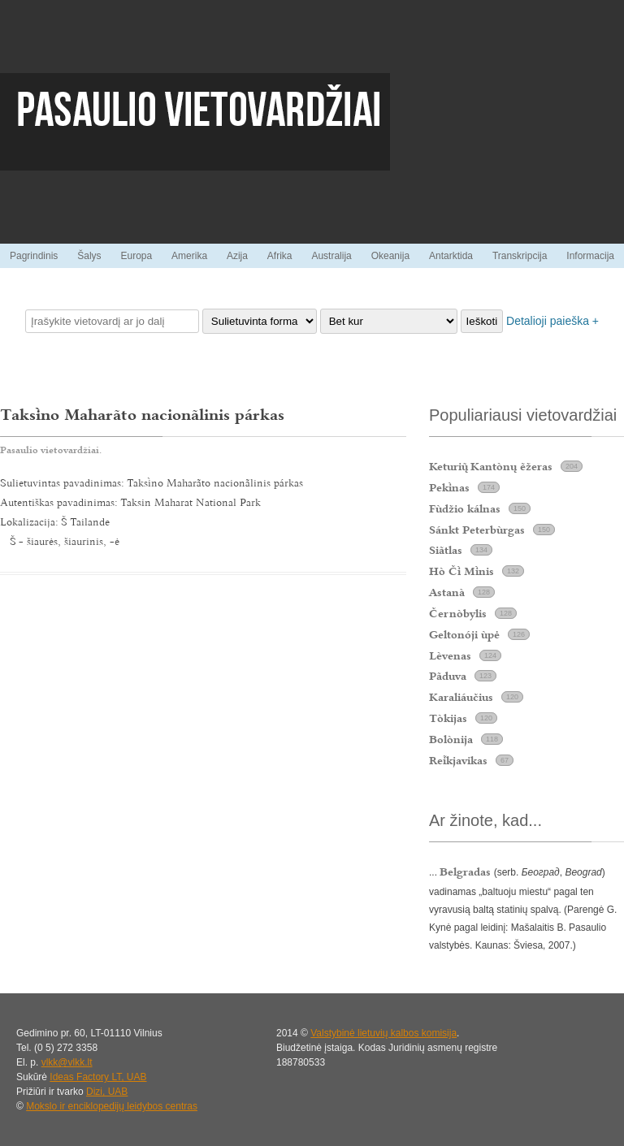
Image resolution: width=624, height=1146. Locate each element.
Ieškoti (482, 321)
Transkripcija (520, 256)
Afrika (279, 256)
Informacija (590, 256)
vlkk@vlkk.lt (67, 1062)
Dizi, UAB (107, 1091)
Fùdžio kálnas (464, 508)
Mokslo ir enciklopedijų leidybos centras (111, 1106)
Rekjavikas (458, 760)
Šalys (89, 256)
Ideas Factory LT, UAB (98, 1077)
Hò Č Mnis (461, 571)
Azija (237, 256)
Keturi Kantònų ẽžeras (490, 466)
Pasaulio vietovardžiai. (51, 449)
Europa (136, 256)
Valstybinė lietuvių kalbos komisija (383, 1033)
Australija (331, 256)
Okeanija (390, 256)
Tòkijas (448, 718)
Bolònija (451, 739)
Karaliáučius (461, 697)
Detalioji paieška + (552, 320)
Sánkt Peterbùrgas (477, 529)
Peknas (449, 487)
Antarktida (451, 256)
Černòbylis (458, 613)
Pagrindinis (34, 256)
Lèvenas (450, 655)
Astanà (447, 592)
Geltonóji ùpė (464, 634)
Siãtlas (445, 550)
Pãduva (447, 675)
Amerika (189, 256)
